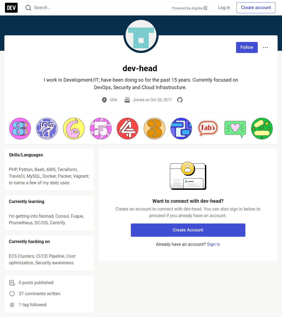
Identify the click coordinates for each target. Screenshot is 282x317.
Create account (256, 7)
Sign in (213, 244)
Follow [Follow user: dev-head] (246, 47)
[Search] (28, 8)
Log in (224, 7)
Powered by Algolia (189, 8)
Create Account (188, 230)
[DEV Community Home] (11, 7)
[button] (20, 129)
